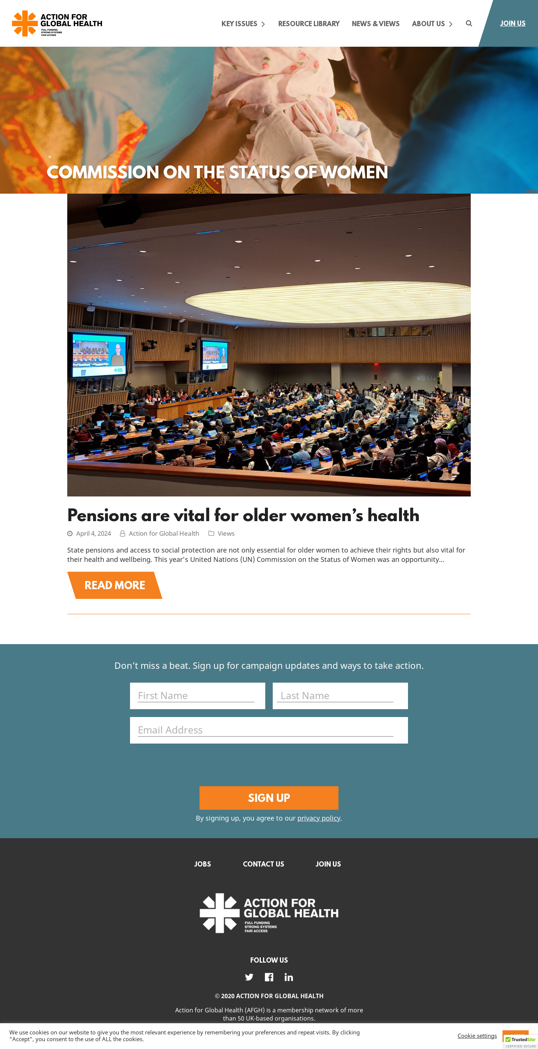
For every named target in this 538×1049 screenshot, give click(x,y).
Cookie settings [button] (477, 1036)
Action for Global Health (164, 533)
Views (226, 533)
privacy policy (318, 818)
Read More (114, 585)
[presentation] (267, 766)
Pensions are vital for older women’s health (243, 514)
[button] (521, 1042)
